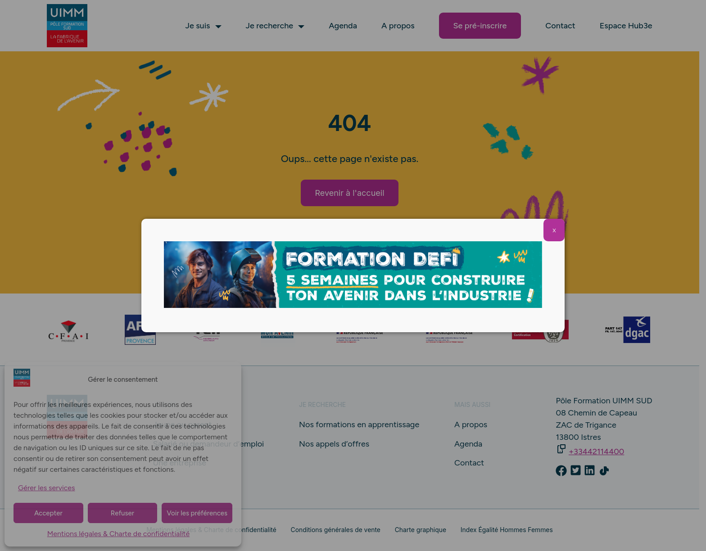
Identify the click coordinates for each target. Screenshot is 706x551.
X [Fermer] (554, 230)
